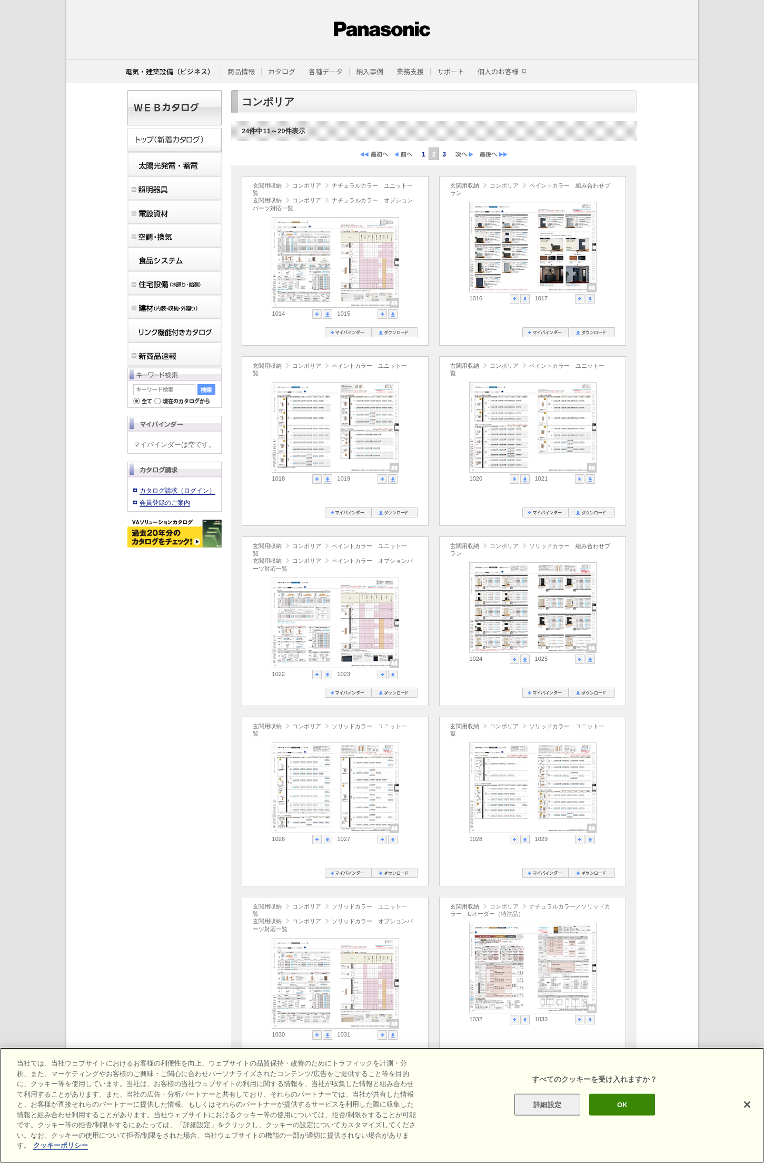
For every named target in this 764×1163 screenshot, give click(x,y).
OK (622, 1104)
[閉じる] (747, 1104)
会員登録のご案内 (165, 502)
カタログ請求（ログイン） (177, 490)
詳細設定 (547, 1104)
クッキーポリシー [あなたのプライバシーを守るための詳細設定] (60, 1145)
